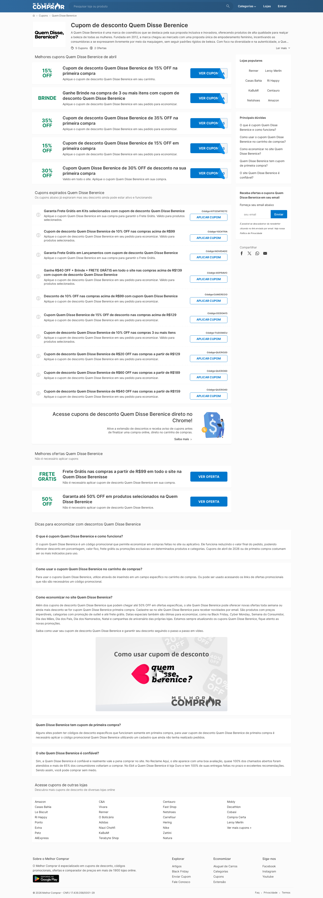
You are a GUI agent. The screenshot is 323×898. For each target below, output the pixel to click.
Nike (166, 827)
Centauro (273, 90)
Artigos (176, 866)
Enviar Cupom (181, 876)
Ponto (39, 822)
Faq (257, 892)
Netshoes (253, 100)
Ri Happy (273, 80)
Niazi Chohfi (107, 827)
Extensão (219, 882)
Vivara (103, 807)
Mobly (231, 801)
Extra (38, 827)
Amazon (273, 100)
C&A (102, 801)
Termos (286, 892)
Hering (167, 822)
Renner (253, 70)
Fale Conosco (181, 882)
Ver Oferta (208, 477)
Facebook (269, 866)
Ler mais (283, 48)
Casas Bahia (253, 80)
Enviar (278, 214)
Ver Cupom (213, 73)
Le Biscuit (41, 812)
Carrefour (169, 817)
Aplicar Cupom (209, 217)
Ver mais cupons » (239, 827)
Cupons (43, 15)
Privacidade (270, 892)
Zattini (167, 833)
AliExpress (42, 838)
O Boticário (106, 817)
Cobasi (231, 812)
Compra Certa (236, 817)
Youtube (268, 876)
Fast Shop (170, 807)
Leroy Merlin (273, 70)
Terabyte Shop (109, 838)
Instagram (269, 871)
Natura (167, 838)
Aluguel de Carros (225, 866)
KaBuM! (253, 90)
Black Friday (180, 871)
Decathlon (234, 807)
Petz (38, 833)
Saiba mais (183, 439)
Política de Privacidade (251, 233)
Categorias (220, 871)
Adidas (103, 822)
